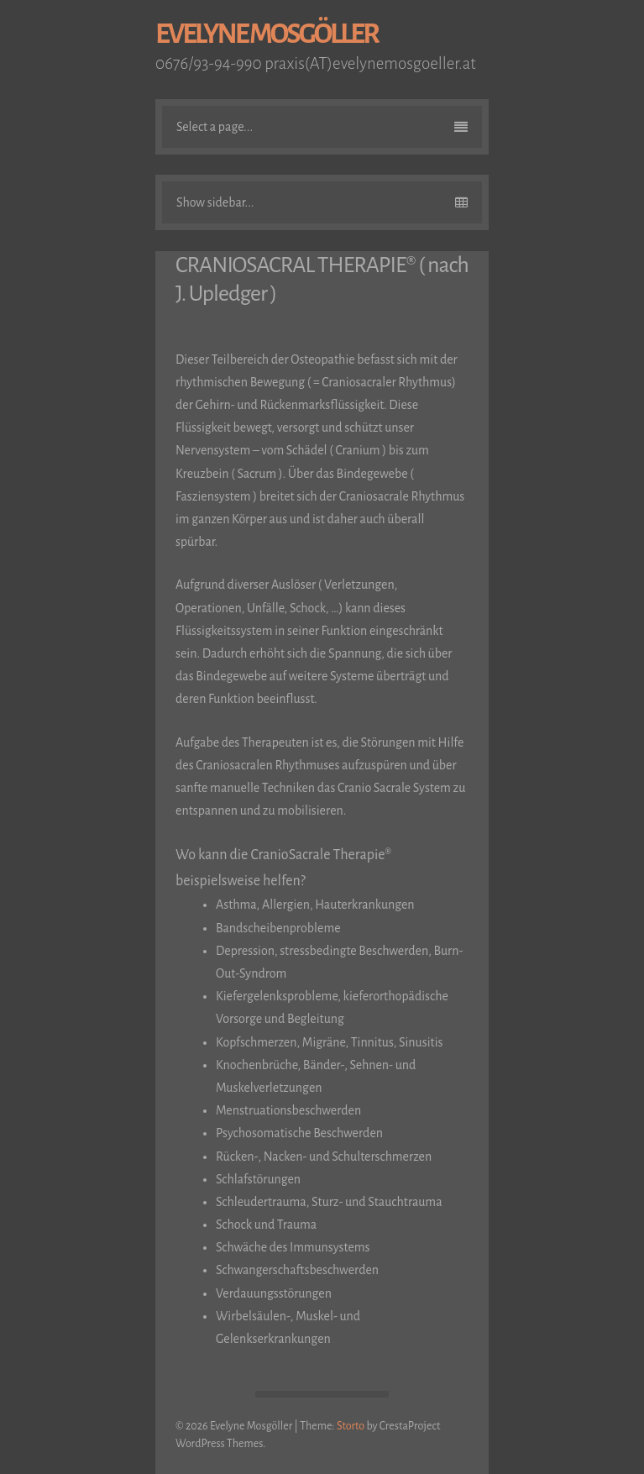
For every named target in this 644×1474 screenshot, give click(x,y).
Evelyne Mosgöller (266, 34)
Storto (350, 1426)
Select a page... (322, 127)
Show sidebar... (322, 202)
